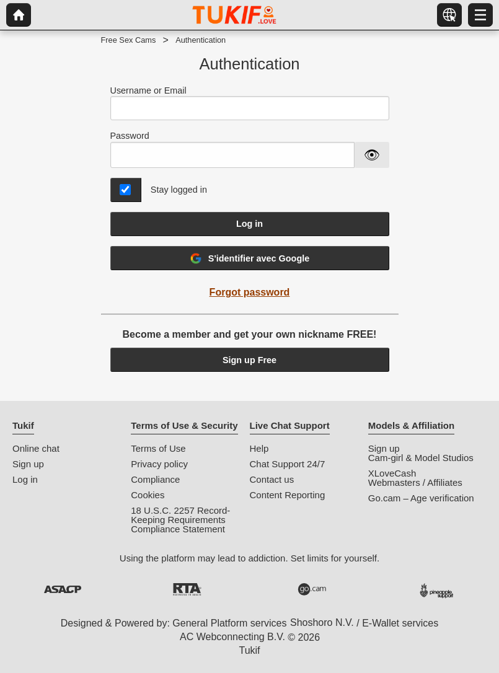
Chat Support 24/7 (287, 464)
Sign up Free (249, 360)
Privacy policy (159, 464)
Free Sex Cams (128, 40)
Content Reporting (287, 495)
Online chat (36, 448)
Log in (249, 224)
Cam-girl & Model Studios (421, 457)
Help (259, 448)
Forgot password (250, 292)
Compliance (155, 479)
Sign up (28, 464)
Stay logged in (179, 190)
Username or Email (249, 103)
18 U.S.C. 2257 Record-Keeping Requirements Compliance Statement (180, 519)
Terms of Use (158, 448)
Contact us (272, 479)
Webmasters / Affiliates (415, 482)
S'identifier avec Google (249, 258)
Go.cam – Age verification (421, 498)
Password (129, 136)
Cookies (147, 495)
